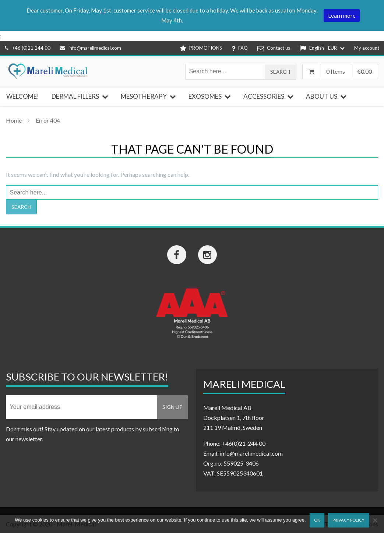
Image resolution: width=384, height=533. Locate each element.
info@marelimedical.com (90, 48)
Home (14, 120)
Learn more (342, 15)
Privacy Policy (348, 520)
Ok (317, 520)
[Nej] (374, 520)
